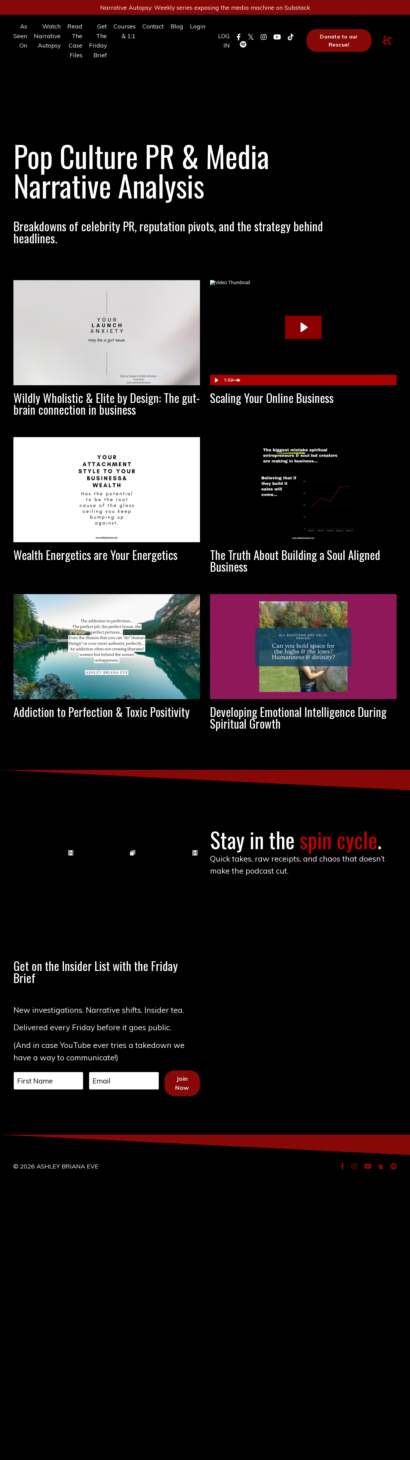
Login (198, 29)
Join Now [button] (182, 1365)
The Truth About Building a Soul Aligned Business (300, 644)
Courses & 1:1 (125, 34)
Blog (177, 29)
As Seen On (20, 39)
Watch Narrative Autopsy (47, 39)
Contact (153, 29)
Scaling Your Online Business (286, 413)
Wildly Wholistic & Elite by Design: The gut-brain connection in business (106, 435)
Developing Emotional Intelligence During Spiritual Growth (294, 841)
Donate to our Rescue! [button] (339, 44)
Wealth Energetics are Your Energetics (99, 633)
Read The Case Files (75, 43)
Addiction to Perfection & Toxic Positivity (104, 830)
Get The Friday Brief (98, 43)
